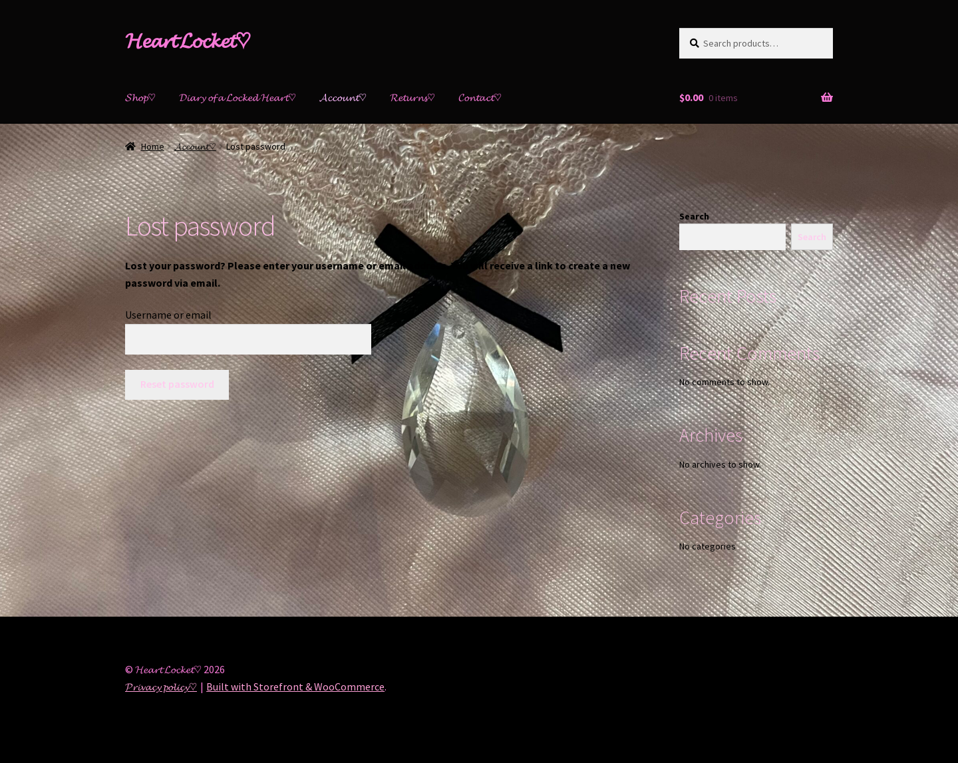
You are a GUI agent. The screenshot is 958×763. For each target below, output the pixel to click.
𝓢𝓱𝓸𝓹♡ (140, 97)
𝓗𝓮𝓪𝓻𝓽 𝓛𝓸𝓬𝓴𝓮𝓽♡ (188, 40)
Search (694, 216)
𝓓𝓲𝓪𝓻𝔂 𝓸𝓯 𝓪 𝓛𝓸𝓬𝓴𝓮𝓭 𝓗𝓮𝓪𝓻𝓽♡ (237, 97)
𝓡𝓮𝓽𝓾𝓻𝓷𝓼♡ (412, 97)
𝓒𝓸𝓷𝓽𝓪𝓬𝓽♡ (480, 97)
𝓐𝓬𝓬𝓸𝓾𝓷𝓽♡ (343, 97)
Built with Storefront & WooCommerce (295, 686)
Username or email (168, 314)
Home (152, 146)
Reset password (177, 383)
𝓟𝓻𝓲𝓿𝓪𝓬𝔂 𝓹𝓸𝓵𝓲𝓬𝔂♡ (161, 686)
